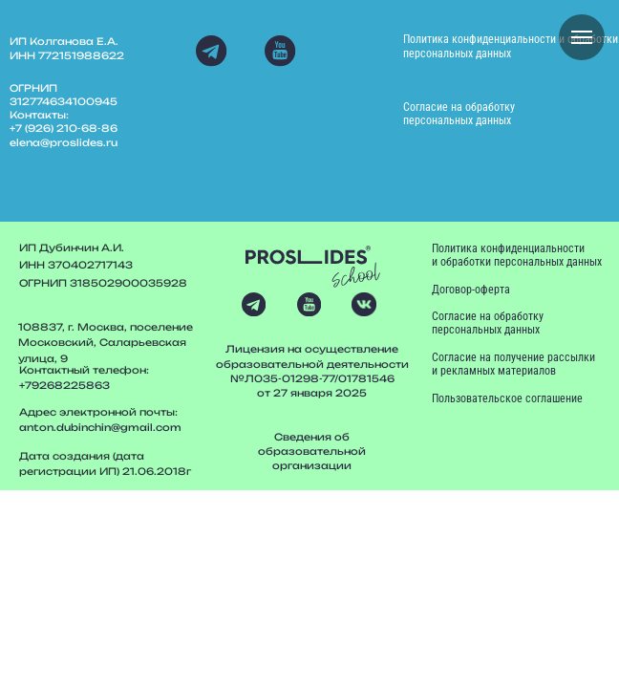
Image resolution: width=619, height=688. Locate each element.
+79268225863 (64, 385)
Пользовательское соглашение (507, 398)
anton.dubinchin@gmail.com (100, 427)
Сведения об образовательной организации (312, 451)
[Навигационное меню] (581, 37)
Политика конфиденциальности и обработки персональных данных (510, 45)
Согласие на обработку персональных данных (459, 113)
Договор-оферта (471, 289)
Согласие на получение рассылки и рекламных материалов (513, 364)
